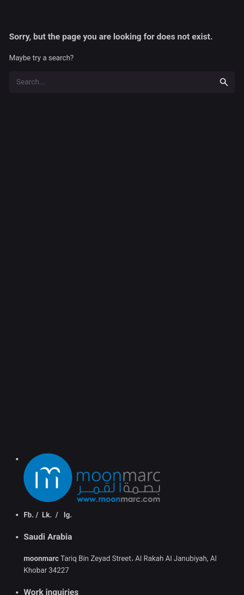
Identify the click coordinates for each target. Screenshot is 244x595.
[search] (224, 82)
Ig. (68, 515)
